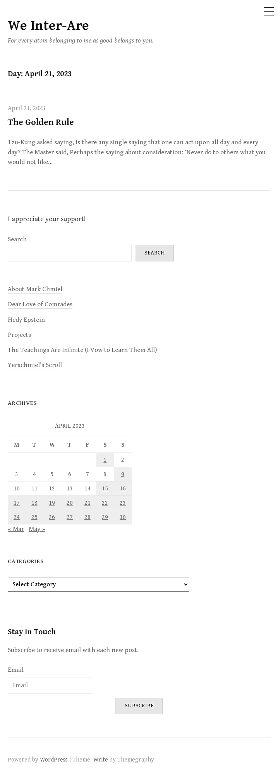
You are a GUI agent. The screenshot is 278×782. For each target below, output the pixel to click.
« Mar (16, 529)
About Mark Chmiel (35, 289)
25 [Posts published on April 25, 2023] (34, 517)
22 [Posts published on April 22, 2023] (105, 502)
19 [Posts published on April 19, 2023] (52, 502)
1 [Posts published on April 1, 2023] (104, 459)
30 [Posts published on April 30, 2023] (123, 517)
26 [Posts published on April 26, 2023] (52, 517)
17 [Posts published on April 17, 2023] (17, 502)
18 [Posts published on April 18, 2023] (34, 502)
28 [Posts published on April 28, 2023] (87, 517)
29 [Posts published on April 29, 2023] (105, 517)
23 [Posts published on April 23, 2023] (123, 502)
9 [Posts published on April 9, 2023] (122, 474)
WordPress (54, 759)
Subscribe (139, 705)
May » (37, 529)
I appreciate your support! (47, 219)
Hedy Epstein (26, 320)
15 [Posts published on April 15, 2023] (105, 488)
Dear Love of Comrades (40, 304)
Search (17, 239)
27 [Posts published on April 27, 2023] (70, 517)
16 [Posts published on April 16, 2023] (123, 488)
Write (100, 759)
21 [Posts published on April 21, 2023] (87, 502)
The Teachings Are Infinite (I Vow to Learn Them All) (82, 350)
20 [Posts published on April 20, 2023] (70, 502)
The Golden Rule (41, 122)
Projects (19, 335)
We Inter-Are (48, 26)
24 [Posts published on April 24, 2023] (17, 517)
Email (16, 670)
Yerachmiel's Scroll (35, 365)
